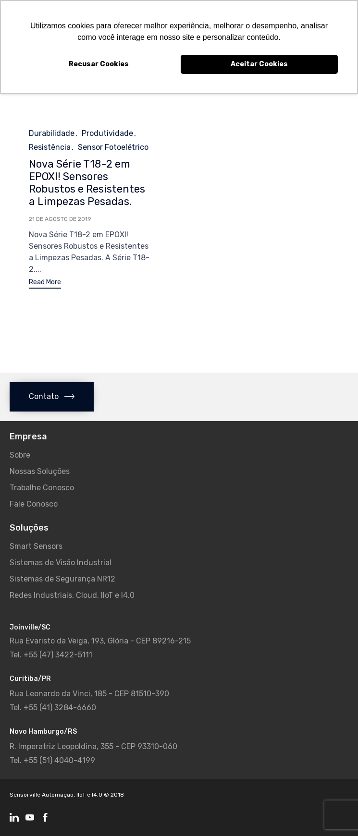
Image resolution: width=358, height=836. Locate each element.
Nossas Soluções (40, 471)
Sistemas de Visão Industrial (60, 562)
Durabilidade (51, 133)
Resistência (50, 147)
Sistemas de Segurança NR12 (62, 578)
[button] (45, 284)
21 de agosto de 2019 (60, 219)
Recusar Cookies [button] (99, 64)
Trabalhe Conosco (42, 487)
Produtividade (107, 133)
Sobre (20, 455)
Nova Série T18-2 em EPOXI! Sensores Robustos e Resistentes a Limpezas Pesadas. (87, 183)
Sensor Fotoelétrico (113, 147)
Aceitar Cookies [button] (259, 64)
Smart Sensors (36, 546)
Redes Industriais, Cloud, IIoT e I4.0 (72, 595)
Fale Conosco (34, 504)
